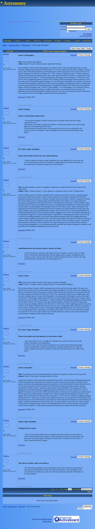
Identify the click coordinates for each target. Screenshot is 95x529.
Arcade (77, 41)
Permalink (73, 55)
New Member (87, 34)
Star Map (57, 41)
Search (18, 41)
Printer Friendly (84, 55)
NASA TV (37, 41)
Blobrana (6, 54)
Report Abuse (47, 521)
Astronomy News (13, 45)
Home (4, 45)
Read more (21, 97)
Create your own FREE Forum (41, 519)
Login (88, 29)
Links (27, 41)
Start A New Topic (78, 49)
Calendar (67, 41)
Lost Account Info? (86, 36)
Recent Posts (87, 41)
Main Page (7, 41)
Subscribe (87, 506)
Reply (89, 49)
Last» (62, 489)
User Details (47, 41)
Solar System (26, 45)
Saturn (89, 491)
